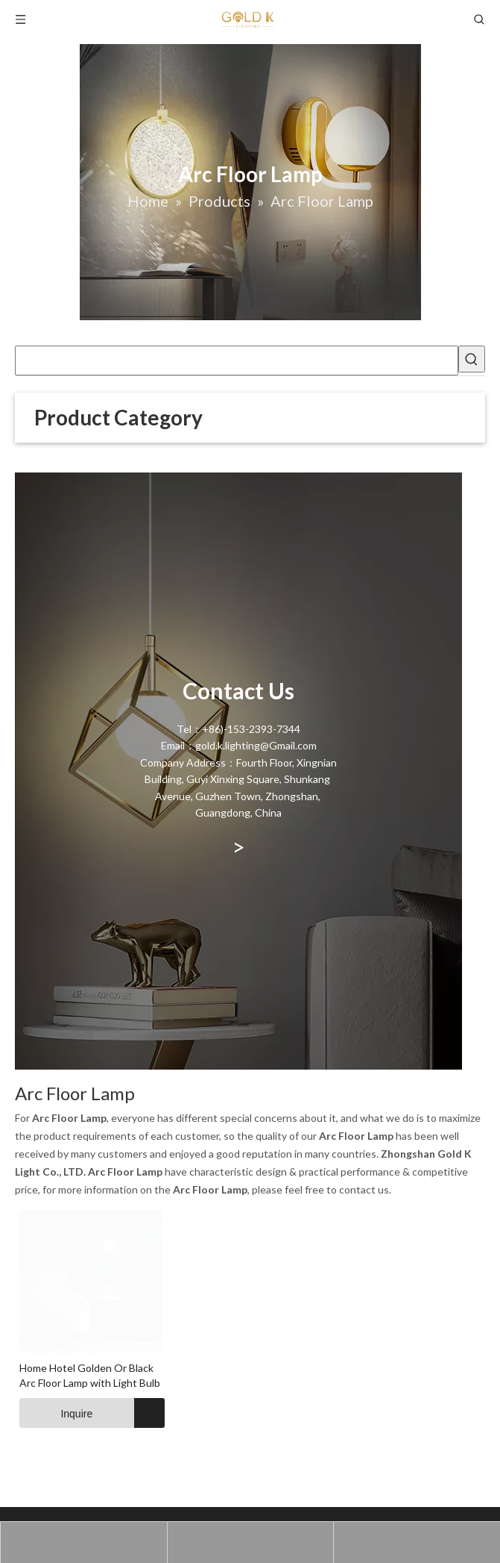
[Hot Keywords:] (471, 359)
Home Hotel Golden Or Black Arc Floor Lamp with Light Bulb (153, 1497)
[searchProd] (236, 360)
